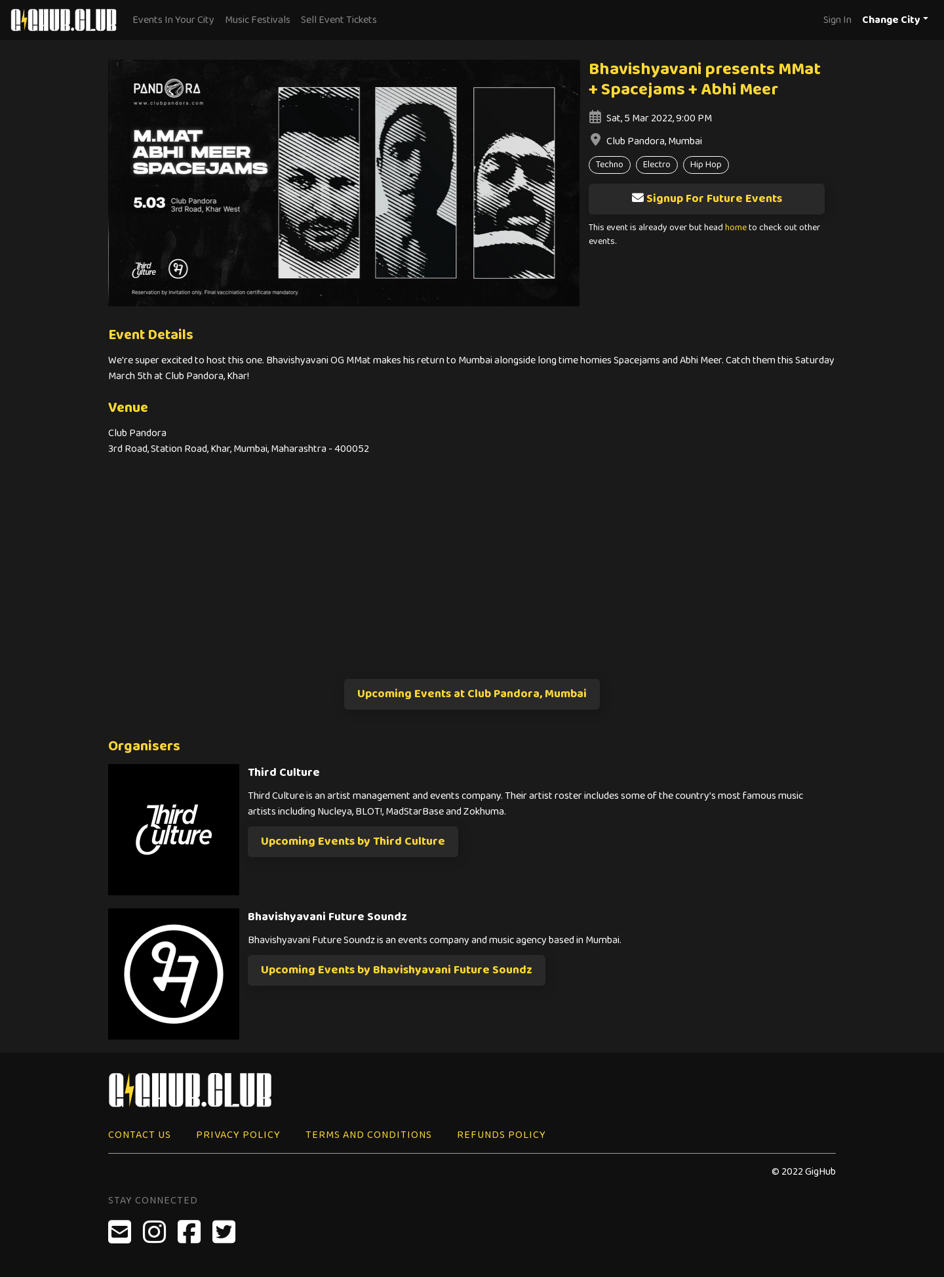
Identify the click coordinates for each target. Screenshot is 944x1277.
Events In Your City (173, 20)
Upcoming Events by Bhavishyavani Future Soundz (396, 970)
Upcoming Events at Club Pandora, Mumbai (472, 693)
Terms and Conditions (368, 1135)
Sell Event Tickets (339, 20)
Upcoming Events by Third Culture (353, 841)
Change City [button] (891, 20)
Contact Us (139, 1135)
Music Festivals (257, 20)
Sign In (837, 20)
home (736, 228)
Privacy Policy (238, 1135)
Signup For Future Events (706, 198)
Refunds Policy (501, 1135)
